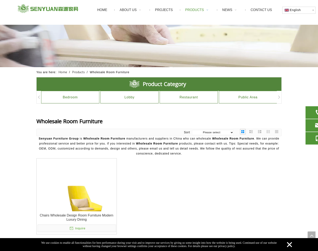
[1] (159, 46)
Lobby (129, 97)
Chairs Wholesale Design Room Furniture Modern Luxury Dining (76, 217)
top (312, 235)
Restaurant (189, 97)
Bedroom (70, 97)
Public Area (248, 97)
